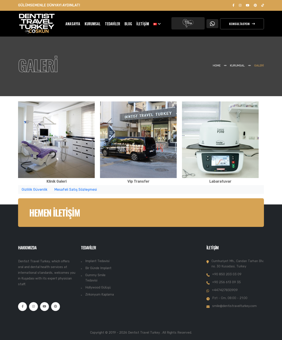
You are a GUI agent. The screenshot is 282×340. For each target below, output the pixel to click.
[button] (157, 23)
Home (217, 65)
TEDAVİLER (112, 23)
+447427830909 (225, 290)
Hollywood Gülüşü (98, 287)
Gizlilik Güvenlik (34, 190)
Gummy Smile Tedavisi (95, 277)
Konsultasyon (242, 23)
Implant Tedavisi (97, 261)
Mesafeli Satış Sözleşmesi (75, 190)
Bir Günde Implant (98, 268)
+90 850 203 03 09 (226, 274)
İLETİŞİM (142, 23)
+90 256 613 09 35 (226, 282)
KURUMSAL (92, 23)
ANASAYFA (72, 23)
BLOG (128, 23)
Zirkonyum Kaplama (99, 294)
